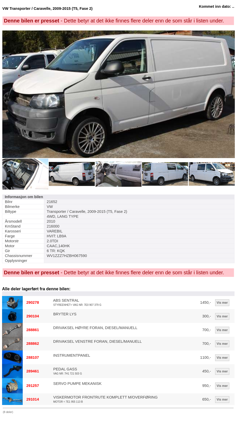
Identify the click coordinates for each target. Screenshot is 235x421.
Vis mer (222, 303)
